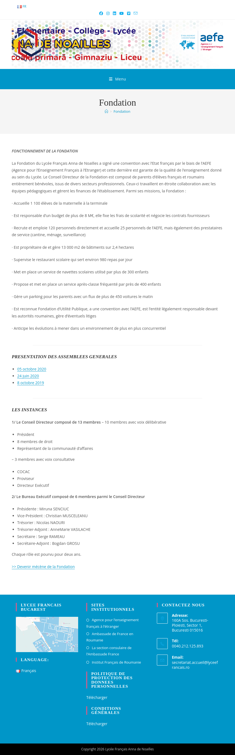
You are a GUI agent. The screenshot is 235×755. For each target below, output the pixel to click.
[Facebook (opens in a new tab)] (101, 13)
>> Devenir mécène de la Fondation (43, 566)
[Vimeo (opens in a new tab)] (128, 13)
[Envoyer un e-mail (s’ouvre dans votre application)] (134, 13)
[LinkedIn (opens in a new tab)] (114, 13)
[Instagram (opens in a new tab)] (108, 13)
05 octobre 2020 (31, 369)
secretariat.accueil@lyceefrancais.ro (195, 665)
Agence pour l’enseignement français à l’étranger (112, 623)
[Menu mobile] (117, 79)
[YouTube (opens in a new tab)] (121, 13)
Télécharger (96, 697)
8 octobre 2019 (30, 382)
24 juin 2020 (28, 375)
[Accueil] (106, 111)
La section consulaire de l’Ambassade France (108, 650)
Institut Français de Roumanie (116, 662)
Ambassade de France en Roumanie (109, 637)
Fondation (122, 111)
